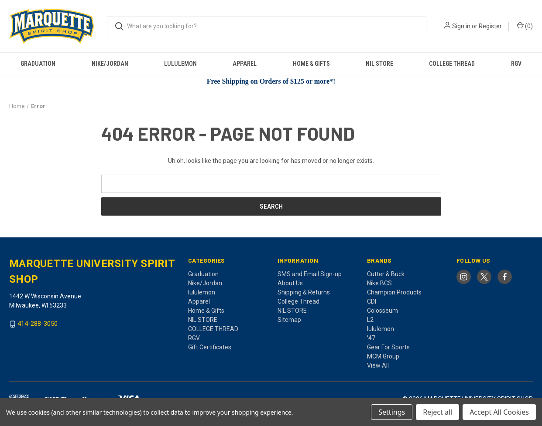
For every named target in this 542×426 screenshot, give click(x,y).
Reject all (437, 412)
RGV (516, 63)
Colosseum (382, 310)
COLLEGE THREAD (452, 63)
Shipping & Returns (304, 292)
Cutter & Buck (386, 273)
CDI (371, 301)
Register (490, 26)
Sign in (461, 26)
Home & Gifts (311, 63)
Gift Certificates (209, 347)
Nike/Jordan (110, 63)
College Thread (298, 301)
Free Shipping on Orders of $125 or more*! (271, 81)
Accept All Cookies (499, 412)
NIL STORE (379, 63)
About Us (290, 283)
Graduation (38, 63)
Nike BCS (379, 283)
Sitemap (289, 319)
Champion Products (394, 292)
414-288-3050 (37, 324)
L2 (370, 319)
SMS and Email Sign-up (310, 273)
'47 (371, 338)
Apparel (245, 63)
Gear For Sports (388, 347)
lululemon (180, 63)
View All (378, 365)
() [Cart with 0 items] (525, 26)
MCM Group (383, 356)
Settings (391, 412)
